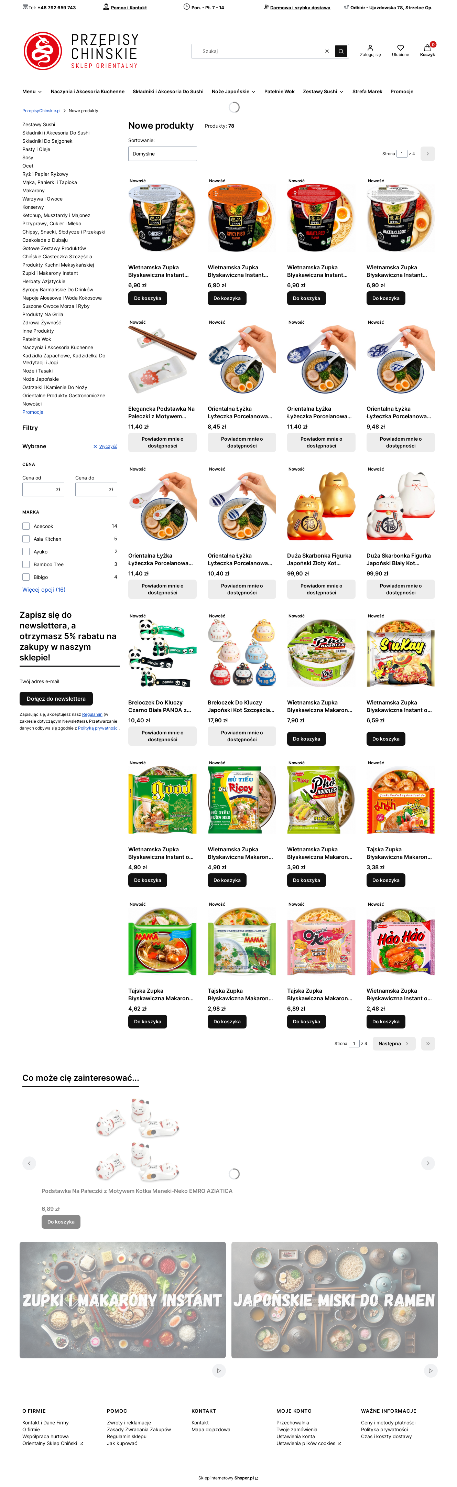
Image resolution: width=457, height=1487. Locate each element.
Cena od (31, 478)
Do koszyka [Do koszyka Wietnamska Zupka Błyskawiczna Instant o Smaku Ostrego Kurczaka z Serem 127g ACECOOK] (386, 739)
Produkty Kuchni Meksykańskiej (58, 265)
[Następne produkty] (394, 1043)
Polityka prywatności (384, 1429)
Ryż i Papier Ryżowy (45, 174)
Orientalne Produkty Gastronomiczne (63, 395)
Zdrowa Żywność (41, 322)
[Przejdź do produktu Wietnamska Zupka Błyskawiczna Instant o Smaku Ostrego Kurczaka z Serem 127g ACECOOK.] (401, 653)
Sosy (27, 157)
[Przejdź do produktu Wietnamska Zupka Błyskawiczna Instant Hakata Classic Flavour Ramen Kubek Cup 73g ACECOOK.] (401, 218)
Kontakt (200, 1422)
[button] (341, 51)
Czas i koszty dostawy (386, 1436)
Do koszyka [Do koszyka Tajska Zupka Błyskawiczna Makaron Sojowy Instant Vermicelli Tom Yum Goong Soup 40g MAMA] (386, 880)
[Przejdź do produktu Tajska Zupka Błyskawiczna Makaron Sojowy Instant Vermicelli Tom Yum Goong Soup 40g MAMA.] (401, 800)
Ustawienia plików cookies (306, 1443)
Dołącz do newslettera (56, 698)
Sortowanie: (141, 140)
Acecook (43, 526)
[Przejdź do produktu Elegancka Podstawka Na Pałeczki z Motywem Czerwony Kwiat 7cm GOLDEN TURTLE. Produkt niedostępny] (162, 359)
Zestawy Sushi (38, 124)
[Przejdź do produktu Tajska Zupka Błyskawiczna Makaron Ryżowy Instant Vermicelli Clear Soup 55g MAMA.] (242, 941)
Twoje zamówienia (296, 1429)
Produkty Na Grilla (42, 314)
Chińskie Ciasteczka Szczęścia (57, 256)
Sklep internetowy (226, 1477)
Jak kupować (122, 1443)
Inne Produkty (38, 331)
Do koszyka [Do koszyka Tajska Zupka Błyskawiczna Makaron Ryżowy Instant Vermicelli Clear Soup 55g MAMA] (227, 1021)
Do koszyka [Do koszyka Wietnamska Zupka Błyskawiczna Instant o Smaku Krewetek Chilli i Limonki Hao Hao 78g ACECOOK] (386, 1021)
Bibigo (41, 577)
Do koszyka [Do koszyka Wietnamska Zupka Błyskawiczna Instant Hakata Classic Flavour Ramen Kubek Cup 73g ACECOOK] (386, 298)
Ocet (27, 166)
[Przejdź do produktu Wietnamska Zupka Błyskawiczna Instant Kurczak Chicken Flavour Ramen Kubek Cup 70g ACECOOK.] (162, 218)
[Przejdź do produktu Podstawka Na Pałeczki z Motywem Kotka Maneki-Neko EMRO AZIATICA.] (137, 1141)
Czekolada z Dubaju (45, 240)
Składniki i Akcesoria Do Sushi (55, 133)
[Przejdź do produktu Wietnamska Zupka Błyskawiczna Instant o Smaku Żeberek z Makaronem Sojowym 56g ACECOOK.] (162, 800)
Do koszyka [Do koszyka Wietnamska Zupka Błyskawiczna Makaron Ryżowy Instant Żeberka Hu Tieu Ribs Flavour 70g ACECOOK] (227, 880)
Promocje (32, 412)
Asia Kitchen (47, 539)
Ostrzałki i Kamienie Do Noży (54, 387)
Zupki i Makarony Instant (50, 273)
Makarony (33, 190)
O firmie (31, 1429)
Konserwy (33, 207)
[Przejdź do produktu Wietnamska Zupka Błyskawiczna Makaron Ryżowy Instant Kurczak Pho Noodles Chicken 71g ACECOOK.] (321, 800)
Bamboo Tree (49, 564)
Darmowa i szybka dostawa (300, 7)
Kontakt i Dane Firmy (45, 1422)
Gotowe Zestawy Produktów (54, 248)
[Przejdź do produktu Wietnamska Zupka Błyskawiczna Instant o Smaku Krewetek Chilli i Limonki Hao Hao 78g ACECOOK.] (401, 941)
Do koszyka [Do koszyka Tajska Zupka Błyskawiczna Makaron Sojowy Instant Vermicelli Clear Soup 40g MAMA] (147, 1021)
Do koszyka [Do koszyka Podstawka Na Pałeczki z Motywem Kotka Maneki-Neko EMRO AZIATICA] (61, 1222)
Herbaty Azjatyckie (43, 281)
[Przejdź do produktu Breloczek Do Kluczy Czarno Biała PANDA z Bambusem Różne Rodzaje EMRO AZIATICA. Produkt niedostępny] (162, 653)
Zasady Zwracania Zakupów (139, 1429)
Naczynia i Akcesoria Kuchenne (57, 347)
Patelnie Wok (36, 339)
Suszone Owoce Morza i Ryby (56, 306)
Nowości (32, 404)
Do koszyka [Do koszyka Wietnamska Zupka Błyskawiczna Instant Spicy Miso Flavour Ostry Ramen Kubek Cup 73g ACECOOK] (227, 298)
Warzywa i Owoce (42, 199)
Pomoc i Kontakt (129, 7)
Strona (388, 153)
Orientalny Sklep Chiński (50, 1443)
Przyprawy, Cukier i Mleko (51, 223)
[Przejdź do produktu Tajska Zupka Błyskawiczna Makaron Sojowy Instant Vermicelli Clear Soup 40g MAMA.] (162, 941)
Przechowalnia (292, 1422)
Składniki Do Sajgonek (47, 141)
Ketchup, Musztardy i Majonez (56, 215)
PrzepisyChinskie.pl (41, 110)
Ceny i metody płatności (388, 1422)
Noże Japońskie (40, 379)
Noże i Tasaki (37, 371)
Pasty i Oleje (36, 149)
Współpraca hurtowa (45, 1436)
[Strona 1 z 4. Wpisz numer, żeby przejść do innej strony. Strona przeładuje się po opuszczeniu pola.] (401, 154)
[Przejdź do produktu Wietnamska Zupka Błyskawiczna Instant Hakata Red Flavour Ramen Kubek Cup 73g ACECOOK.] (321, 218)
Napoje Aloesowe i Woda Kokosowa (62, 298)
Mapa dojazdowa (211, 1429)
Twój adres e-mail (39, 681)
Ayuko (40, 551)
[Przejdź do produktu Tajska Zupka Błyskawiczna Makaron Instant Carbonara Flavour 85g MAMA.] (321, 941)
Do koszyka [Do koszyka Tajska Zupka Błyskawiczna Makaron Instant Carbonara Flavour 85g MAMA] (306, 1021)
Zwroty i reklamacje (129, 1422)
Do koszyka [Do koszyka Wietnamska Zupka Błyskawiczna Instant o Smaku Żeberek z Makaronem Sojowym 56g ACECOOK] (147, 880)
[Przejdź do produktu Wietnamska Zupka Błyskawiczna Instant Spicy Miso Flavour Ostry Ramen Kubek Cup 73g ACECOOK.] (242, 218)
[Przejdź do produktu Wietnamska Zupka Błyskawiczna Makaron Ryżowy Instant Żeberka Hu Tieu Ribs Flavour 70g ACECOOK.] (242, 800)
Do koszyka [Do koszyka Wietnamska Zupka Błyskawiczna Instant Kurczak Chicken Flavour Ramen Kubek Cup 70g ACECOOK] (147, 298)
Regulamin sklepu (126, 1436)
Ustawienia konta (295, 1436)
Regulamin (92, 714)
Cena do (84, 478)
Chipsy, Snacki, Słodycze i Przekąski (63, 232)
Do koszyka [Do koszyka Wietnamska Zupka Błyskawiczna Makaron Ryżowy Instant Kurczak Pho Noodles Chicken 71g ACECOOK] (306, 880)
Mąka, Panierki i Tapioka (49, 182)
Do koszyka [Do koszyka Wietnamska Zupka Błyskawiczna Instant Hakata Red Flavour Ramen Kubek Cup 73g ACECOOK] (306, 298)
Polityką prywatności (98, 728)
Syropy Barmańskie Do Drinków (57, 289)
